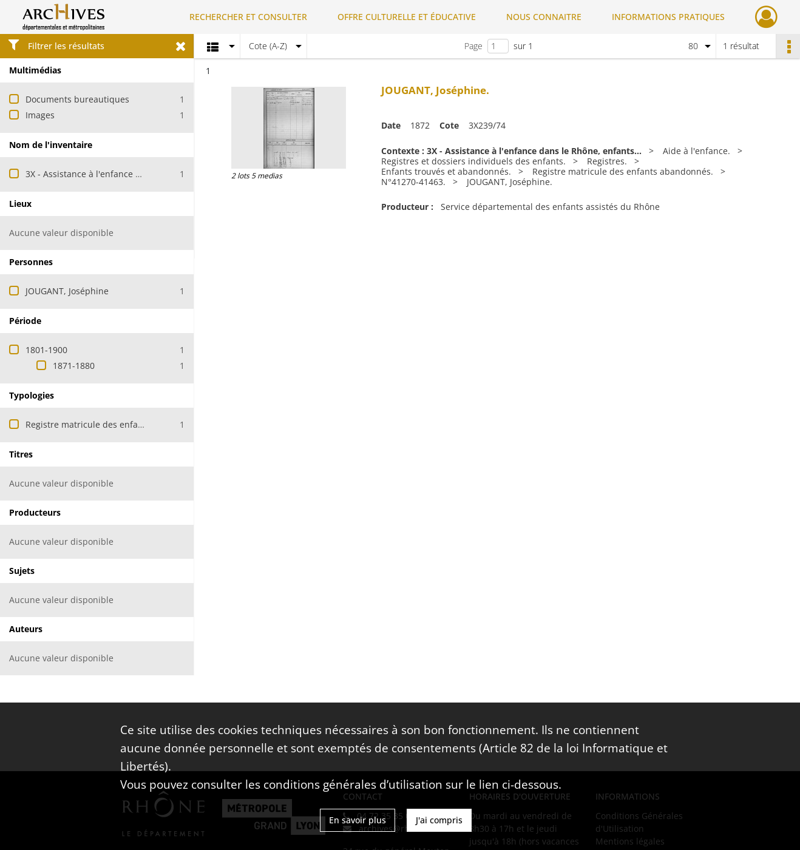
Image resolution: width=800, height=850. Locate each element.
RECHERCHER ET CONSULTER (248, 16)
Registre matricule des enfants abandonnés (114, 424)
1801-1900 (46, 350)
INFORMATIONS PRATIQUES (668, 16)
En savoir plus (357, 820)
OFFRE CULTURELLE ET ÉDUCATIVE (406, 16)
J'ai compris (439, 820)
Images (40, 115)
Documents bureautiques (77, 99)
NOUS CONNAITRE (543, 16)
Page (473, 46)
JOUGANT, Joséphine (67, 291)
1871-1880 (74, 365)
